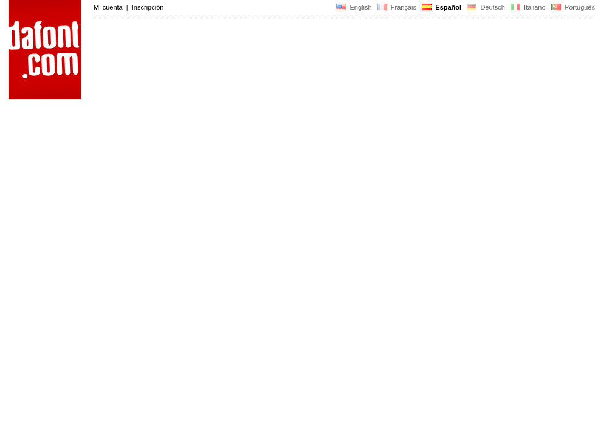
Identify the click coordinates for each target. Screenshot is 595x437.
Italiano (528, 7)
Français (397, 7)
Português (572, 7)
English (353, 7)
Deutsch (486, 7)
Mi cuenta (108, 7)
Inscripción (148, 7)
